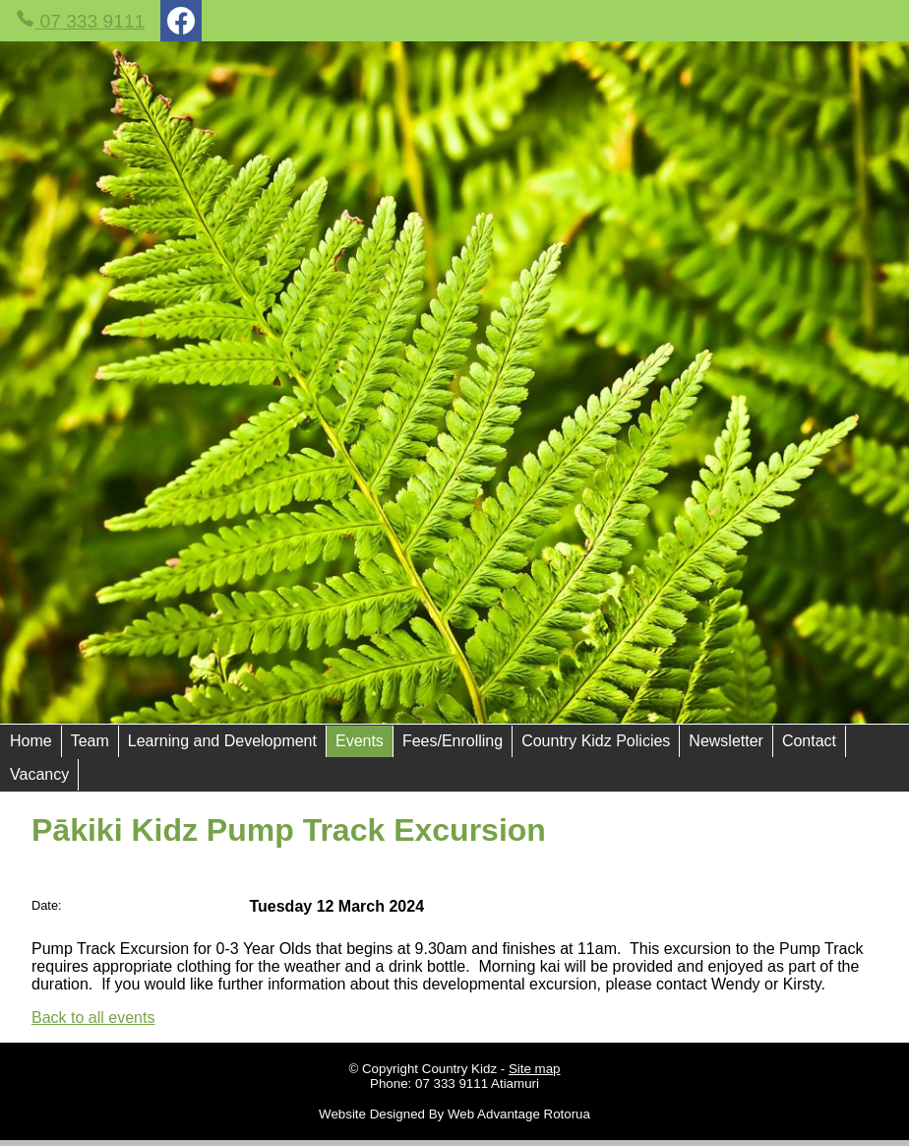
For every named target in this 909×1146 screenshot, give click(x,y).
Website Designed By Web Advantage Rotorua (454, 1114)
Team (90, 740)
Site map (535, 1068)
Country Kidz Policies (595, 740)
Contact (809, 740)
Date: (46, 905)
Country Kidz (459, 1068)
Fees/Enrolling (452, 740)
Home (31, 740)
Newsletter (726, 740)
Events (359, 740)
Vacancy (39, 774)
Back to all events (92, 1017)
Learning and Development (222, 740)
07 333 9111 (80, 20)
